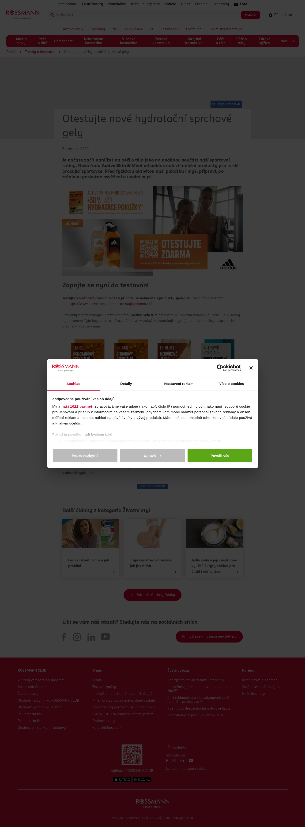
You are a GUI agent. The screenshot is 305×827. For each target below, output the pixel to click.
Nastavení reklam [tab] (178, 383)
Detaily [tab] (126, 383)
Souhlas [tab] (73, 383)
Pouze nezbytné (85, 456)
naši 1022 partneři (77, 406)
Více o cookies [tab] (231, 383)
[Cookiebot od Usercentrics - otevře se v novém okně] (220, 368)
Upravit (153, 456)
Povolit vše (220, 456)
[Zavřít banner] (251, 368)
